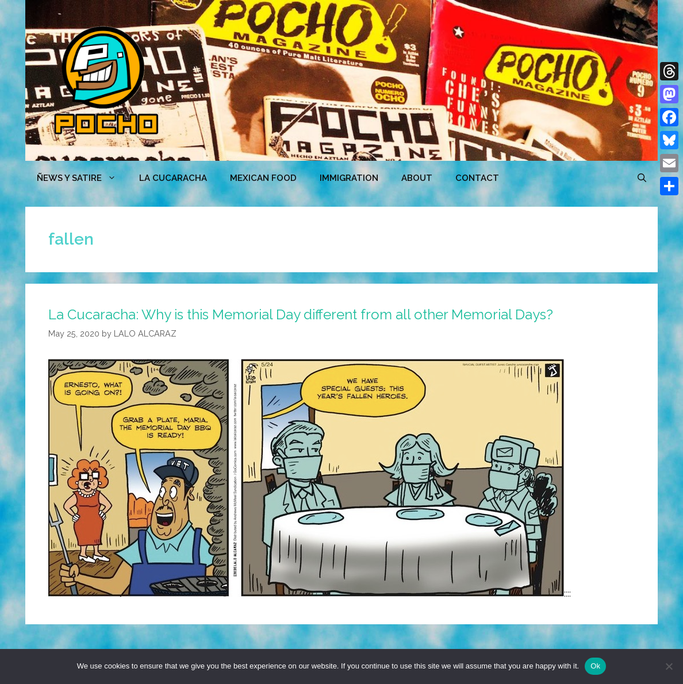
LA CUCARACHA (173, 178)
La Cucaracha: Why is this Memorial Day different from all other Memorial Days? (300, 314)
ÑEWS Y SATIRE (82, 178)
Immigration (349, 178)
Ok (595, 666)
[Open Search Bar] (642, 178)
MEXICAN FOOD (263, 178)
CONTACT (477, 178)
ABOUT (416, 178)
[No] (668, 666)
